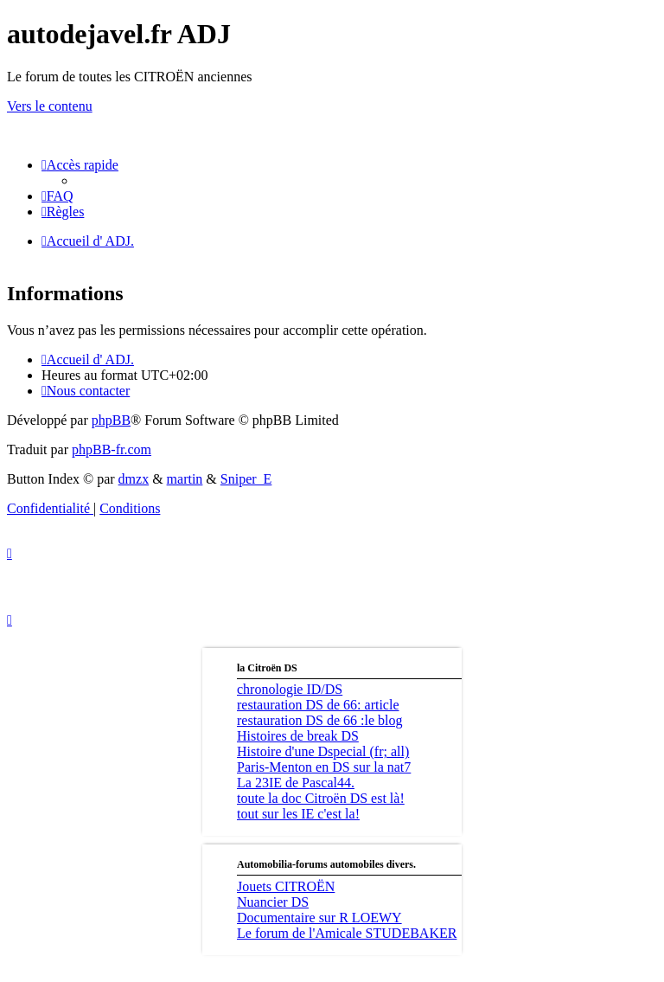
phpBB (111, 420)
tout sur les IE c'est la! (298, 813)
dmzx (134, 479)
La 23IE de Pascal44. (295, 782)
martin (185, 479)
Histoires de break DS (298, 735)
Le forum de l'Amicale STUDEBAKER (346, 933)
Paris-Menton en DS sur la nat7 (324, 767)
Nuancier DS (273, 902)
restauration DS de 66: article (318, 704)
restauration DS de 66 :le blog (320, 720)
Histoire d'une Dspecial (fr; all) (323, 751)
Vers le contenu (50, 106)
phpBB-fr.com (111, 449)
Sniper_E (246, 479)
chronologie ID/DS (289, 689)
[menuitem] (57, 196)
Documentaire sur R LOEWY (319, 917)
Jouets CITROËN (286, 886)
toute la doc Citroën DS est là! (321, 798)
